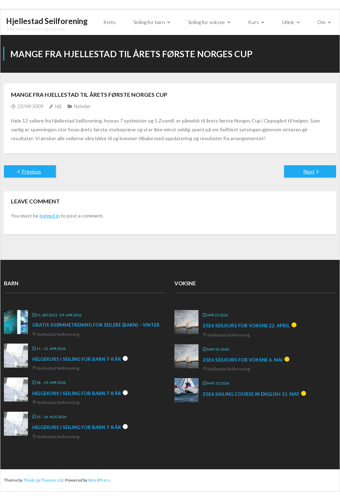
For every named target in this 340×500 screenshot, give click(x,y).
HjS (58, 106)
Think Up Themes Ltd (43, 479)
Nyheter (82, 106)
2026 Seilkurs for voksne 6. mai (243, 359)
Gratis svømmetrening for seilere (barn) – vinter (96, 324)
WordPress (99, 479)
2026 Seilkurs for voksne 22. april (246, 325)
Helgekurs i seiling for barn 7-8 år (76, 359)
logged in (50, 215)
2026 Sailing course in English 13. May (251, 394)
